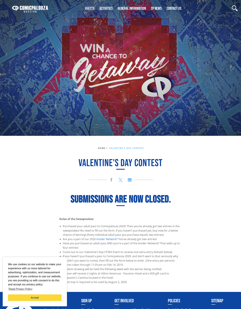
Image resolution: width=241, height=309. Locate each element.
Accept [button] (35, 297)
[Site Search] (234, 8)
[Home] (30, 8)
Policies (174, 300)
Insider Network (106, 239)
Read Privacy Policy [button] (20, 289)
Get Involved (124, 300)
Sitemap (217, 300)
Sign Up (86, 300)
